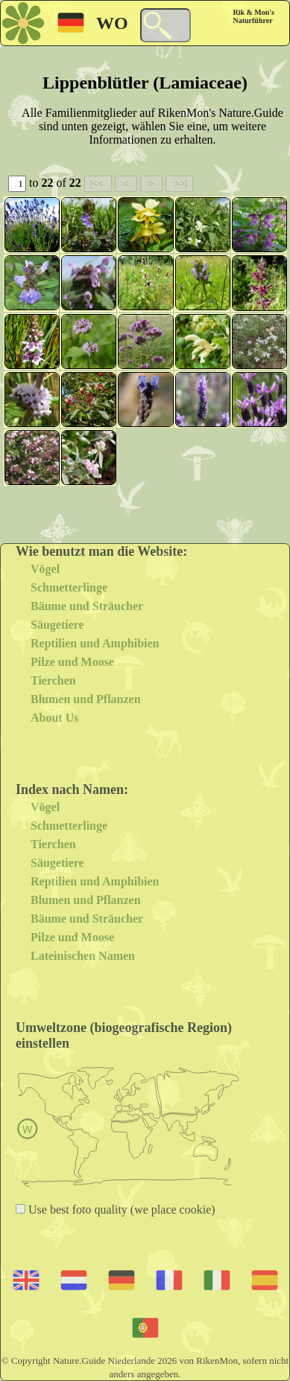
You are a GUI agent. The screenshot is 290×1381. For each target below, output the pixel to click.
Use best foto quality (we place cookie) (120, 1209)
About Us (54, 717)
